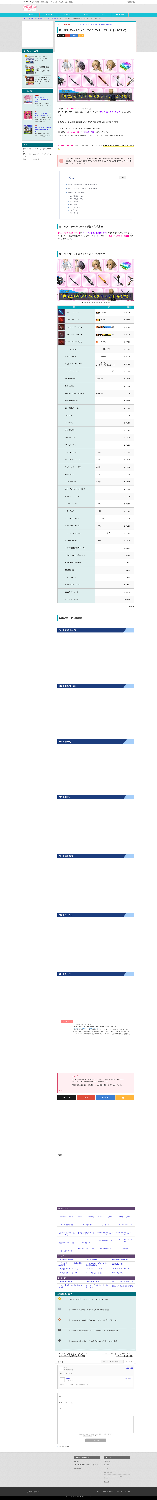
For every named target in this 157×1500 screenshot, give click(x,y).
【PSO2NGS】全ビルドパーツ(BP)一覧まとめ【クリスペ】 (43, 129)
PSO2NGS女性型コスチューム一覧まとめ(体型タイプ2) (88, 1299)
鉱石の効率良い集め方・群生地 (121, 1286)
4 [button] (89, 302)
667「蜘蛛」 (74, 204)
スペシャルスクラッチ (90, 24)
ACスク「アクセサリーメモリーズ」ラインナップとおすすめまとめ (74, 1355)
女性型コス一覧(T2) (66, 1216)
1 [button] (82, 302)
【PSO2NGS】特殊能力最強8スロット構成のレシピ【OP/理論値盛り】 (94, 1331)
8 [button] (99, 302)
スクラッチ (67, 15)
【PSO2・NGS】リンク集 (122, 1491)
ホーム (31, 15)
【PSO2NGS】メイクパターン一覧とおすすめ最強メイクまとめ (43, 99)
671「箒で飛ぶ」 (75, 207)
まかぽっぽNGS (33, 1492)
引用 (132, 1368)
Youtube (111, 1491)
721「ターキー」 (75, 213)
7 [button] (97, 302)
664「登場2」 (74, 201)
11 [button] (106, 302)
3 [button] (87, 302)
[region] (95, 280)
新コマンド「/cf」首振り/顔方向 (121, 1281)
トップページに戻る (64, 1446)
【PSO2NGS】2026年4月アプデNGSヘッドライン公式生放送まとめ (93, 1320)
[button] (60, 279)
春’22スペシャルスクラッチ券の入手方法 (82, 184)
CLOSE (122, 177)
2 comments (108, 24)
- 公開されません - (66, 1402)
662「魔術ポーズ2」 (76, 196)
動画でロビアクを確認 (76, 193)
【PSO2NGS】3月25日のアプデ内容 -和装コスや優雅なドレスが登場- (93, 1341)
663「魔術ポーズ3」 (76, 199)
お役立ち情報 (108, 1472)
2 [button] (85, 302)
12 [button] (109, 302)
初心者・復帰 (120, 15)
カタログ (49, 15)
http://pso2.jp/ (77, 1468)
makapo (68, 1378)
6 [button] (94, 302)
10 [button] (104, 302)
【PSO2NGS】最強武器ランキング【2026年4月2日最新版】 (90, 1310)
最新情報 (106, 1464)
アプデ (85, 15)
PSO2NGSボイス (105, 1248)
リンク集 (106, 1482)
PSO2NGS (101, 24)
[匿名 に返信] (128, 1368)
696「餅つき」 (75, 210)
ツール (103, 15)
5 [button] (92, 302)
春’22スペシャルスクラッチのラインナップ (83, 189)
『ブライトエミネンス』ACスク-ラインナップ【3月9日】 (117, 1355)
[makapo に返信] (127, 1378)
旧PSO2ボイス (125, 1248)
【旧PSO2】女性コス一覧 (86, 1248)
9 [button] (101, 302)
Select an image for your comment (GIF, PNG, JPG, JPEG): (95, 1434)
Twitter (104, 1491)
